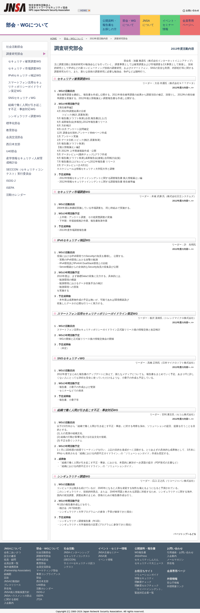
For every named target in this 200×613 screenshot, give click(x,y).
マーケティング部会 (47, 570)
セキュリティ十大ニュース (149, 563)
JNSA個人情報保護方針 (16, 592)
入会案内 (9, 603)
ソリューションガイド (147, 574)
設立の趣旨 (10, 556)
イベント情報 (105, 559)
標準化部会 (13, 123)
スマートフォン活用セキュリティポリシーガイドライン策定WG (25, 86)
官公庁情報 (173, 582)
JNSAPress (141, 556)
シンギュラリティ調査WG (24, 116)
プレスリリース (12, 585)
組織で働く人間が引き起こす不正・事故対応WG (25, 107)
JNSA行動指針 (12, 581)
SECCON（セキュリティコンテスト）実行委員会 (24, 171)
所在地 (7, 588)
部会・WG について (129, 22)
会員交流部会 (14, 137)
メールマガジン (175, 559)
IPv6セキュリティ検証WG (24, 75)
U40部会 (11, 151)
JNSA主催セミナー (108, 552)
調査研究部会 (14, 53)
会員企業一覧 (11, 563)
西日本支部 (13, 144)
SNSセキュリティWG (22, 97)
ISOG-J (11, 180)
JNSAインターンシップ (76, 552)
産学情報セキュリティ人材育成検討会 (24, 160)
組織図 (7, 574)
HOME (53, 38)
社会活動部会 (14, 46)
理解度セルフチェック (147, 585)
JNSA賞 (102, 556)
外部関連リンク (175, 586)
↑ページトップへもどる (184, 534)
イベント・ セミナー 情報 (170, 25)
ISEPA (10, 187)
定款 (6, 577)
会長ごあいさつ (12, 552)
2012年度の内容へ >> (183, 87)
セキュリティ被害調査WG (24, 61)
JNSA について (148, 22)
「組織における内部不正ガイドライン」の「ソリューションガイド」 (96, 466)
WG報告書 (140, 552)
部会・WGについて (73, 38)
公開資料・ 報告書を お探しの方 (110, 25)
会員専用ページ (176, 570)
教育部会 (11, 130)
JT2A (39, 599)
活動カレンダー (16, 194)
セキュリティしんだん (147, 559)
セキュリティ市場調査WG (24, 68)
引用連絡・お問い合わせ (180, 552)
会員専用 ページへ (188, 22)
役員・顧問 (10, 559)
